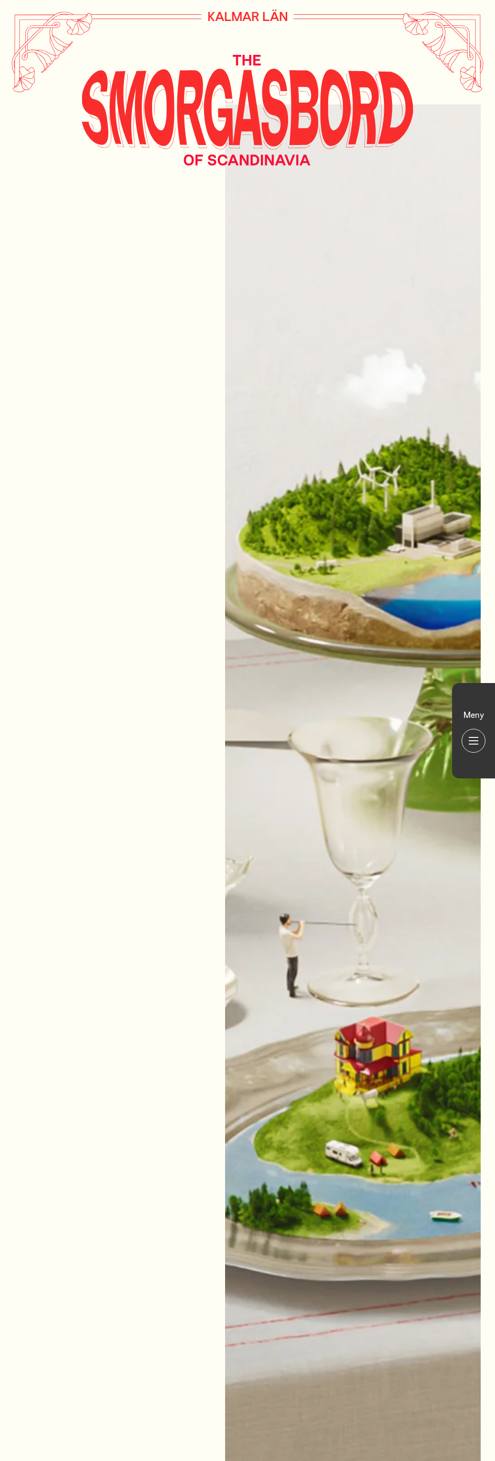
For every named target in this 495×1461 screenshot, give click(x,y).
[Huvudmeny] (473, 730)
